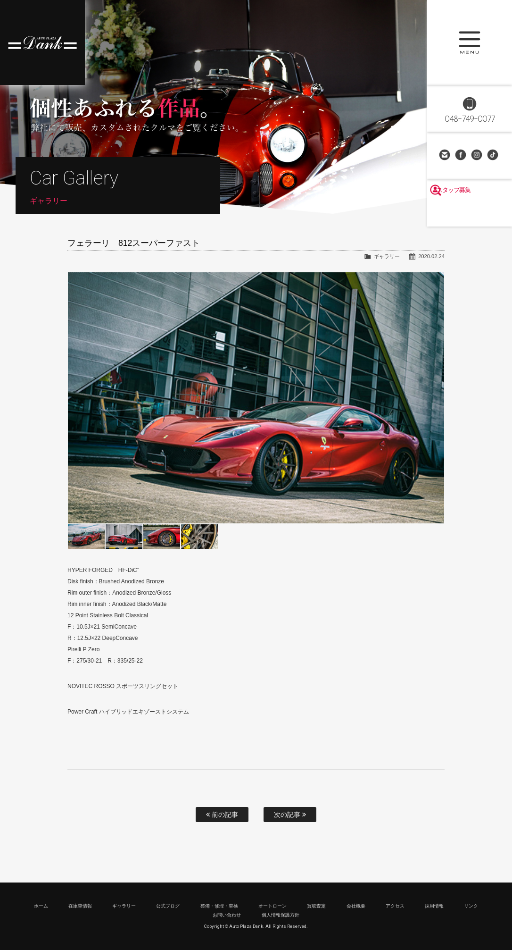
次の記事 (290, 814)
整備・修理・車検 (219, 905)
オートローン (272, 905)
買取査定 (316, 905)
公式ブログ (168, 905)
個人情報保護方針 (280, 914)
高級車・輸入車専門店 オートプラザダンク (42, 42)
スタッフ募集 (470, 213)
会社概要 (356, 905)
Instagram (478, 156)
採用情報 (434, 905)
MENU (469, 42)
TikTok (494, 156)
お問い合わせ (446, 156)
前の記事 (222, 814)
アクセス (395, 905)
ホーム (41, 905)
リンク (471, 905)
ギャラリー (387, 256)
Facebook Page (462, 156)
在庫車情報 (80, 905)
